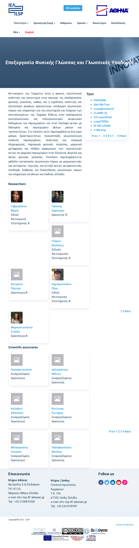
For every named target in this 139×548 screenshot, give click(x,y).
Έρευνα (82, 23)
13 (118, 136)
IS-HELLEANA (102, 125)
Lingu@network (104, 108)
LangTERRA (101, 121)
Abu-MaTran (101, 104)
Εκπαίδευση (118, 23)
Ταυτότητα (21, 23)
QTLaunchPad (103, 117)
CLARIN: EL (101, 113)
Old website (73, 8)
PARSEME (100, 100)
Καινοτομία (99, 23)
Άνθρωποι (66, 23)
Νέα (16, 32)
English (29, 32)
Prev (95, 136)
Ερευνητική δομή (44, 23)
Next (123, 136)
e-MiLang (100, 130)
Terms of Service (124, 525)
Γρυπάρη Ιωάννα (21, 369)
